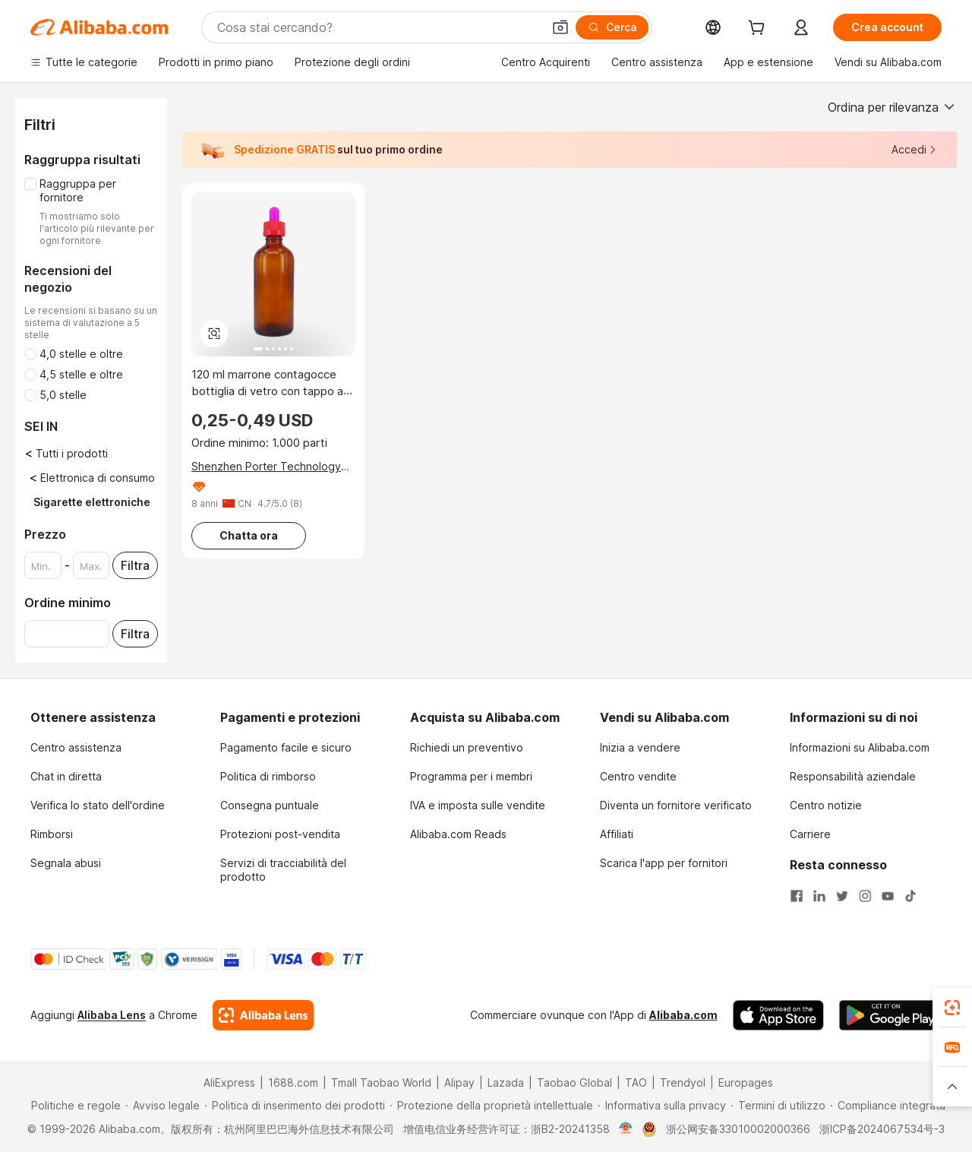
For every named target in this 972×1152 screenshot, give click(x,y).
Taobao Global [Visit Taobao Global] (574, 1082)
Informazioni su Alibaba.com (859, 747)
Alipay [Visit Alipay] (459, 1082)
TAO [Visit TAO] (636, 1082)
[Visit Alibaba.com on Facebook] (796, 895)
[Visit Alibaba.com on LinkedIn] (819, 895)
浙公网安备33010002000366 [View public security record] (738, 1128)
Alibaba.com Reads (458, 834)
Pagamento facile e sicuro (286, 747)
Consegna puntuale (269, 805)
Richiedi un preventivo (466, 747)
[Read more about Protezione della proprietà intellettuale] (491, 1105)
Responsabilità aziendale (853, 776)
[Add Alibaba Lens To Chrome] (263, 1015)
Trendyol (682, 1082)
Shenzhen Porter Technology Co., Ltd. (266, 466)
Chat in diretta (66, 776)
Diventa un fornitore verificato (676, 805)
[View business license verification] (626, 1129)
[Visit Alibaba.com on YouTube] (888, 895)
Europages (745, 1082)
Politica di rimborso (268, 776)
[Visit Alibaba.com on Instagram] (865, 895)
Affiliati (616, 834)
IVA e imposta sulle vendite (477, 805)
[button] (560, 27)
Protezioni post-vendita (280, 834)
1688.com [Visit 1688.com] (293, 1082)
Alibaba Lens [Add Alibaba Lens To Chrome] (111, 1014)
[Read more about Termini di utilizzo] (778, 1105)
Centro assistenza (76, 747)
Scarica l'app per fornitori (663, 862)
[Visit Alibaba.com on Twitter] (842, 895)
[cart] (759, 29)
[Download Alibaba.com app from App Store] (778, 1015)
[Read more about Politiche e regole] (74, 1105)
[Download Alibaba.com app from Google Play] (890, 1015)
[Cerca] (612, 27)
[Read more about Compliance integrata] (887, 1105)
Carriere (810, 834)
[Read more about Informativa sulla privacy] (662, 1105)
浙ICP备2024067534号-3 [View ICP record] (882, 1128)
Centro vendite (638, 776)
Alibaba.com (683, 1014)
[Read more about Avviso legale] (162, 1105)
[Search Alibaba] (378, 27)
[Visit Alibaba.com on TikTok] (910, 895)
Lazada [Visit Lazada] (506, 1082)
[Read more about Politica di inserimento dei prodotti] (294, 1105)
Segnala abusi (65, 862)
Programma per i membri (471, 776)
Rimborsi (51, 834)
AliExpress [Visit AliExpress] (229, 1082)
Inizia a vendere (640, 747)
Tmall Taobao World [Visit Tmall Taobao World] (381, 1082)
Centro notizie (826, 805)
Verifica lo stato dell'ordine (97, 805)
